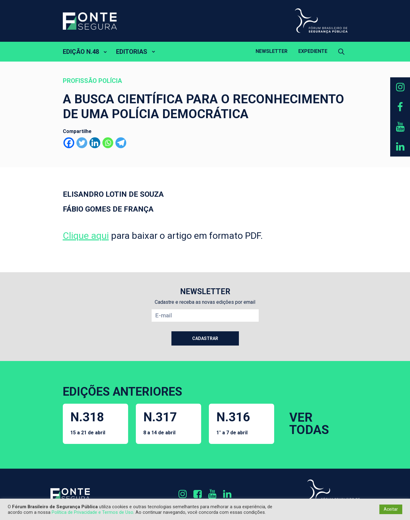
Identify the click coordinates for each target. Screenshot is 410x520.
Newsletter (271, 51)
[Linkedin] (94, 142)
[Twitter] (81, 142)
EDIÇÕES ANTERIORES (122, 391)
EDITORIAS (131, 51)
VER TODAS (309, 423)
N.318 (87, 423)
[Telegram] (120, 142)
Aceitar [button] (391, 509)
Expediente (312, 51)
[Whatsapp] (107, 142)
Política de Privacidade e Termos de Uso (92, 512)
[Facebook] (68, 142)
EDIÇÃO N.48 (81, 51)
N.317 (160, 423)
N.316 (233, 423)
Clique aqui (86, 235)
